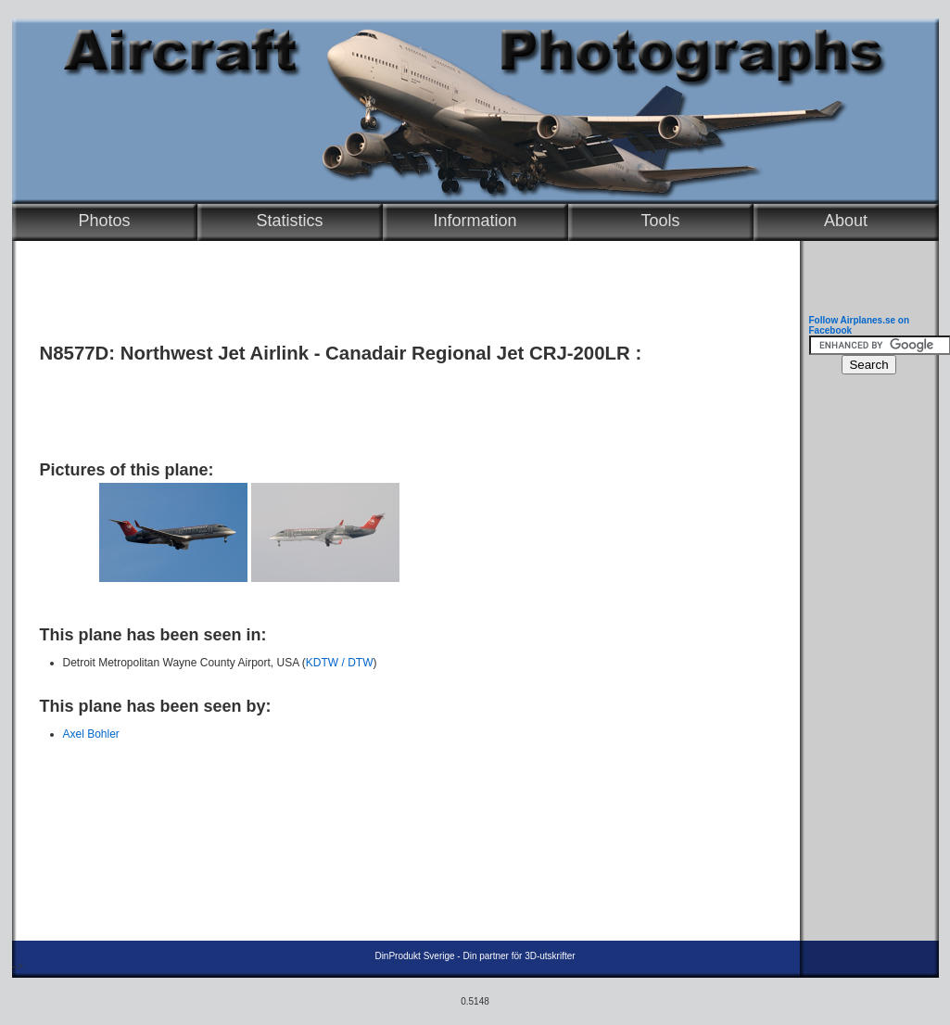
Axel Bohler (91, 734)
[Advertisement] (401, 405)
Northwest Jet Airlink (214, 353)
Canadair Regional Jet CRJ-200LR (477, 353)
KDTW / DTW (340, 662)
